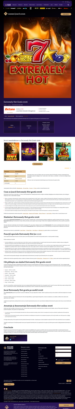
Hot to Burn (34, 230)
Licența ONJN (40, 360)
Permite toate (66, 399)
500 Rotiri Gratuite (24, 376)
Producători (46, 5)
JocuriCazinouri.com (8, 390)
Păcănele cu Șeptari (46, 124)
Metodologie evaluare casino (43, 358)
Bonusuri (14, 5)
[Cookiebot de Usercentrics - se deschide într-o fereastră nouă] (6, 407)
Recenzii (25, 5)
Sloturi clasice (46, 127)
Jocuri (9, 105)
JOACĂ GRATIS (66, 14)
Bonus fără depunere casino (25, 349)
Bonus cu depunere (24, 353)
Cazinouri (20, 5)
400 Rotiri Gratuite (24, 374)
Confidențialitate (68, 383)
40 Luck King (25, 188)
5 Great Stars (29, 230)
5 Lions (30, 188)
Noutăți (60, 4)
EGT (29, 128)
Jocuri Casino (39, 5)
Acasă (5, 105)
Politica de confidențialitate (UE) (43, 364)
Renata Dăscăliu (11, 116)
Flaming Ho (45, 258)
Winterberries (19, 188)
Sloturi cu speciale (46, 129)
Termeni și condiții (41, 362)
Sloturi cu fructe (46, 128)
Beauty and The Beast (33, 213)
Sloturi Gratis (32, 5)
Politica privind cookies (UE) (42, 366)
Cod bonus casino (24, 351)
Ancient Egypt (25, 213)
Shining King (39, 258)
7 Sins (35, 188)
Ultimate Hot (41, 230)
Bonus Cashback (24, 361)
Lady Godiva (49, 213)
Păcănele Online (46, 126)
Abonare (9, 384)
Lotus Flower (22, 230)
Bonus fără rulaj (23, 359)
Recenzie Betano (10, 112)
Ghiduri (56, 5)
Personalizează (66, 402)
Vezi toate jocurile (37, 164)
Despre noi (40, 349)
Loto (51, 5)
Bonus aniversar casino (25, 357)
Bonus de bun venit (24, 355)
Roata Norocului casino (25, 363)
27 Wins (51, 258)
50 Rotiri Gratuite (24, 365)
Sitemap (39, 368)
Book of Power (42, 213)
